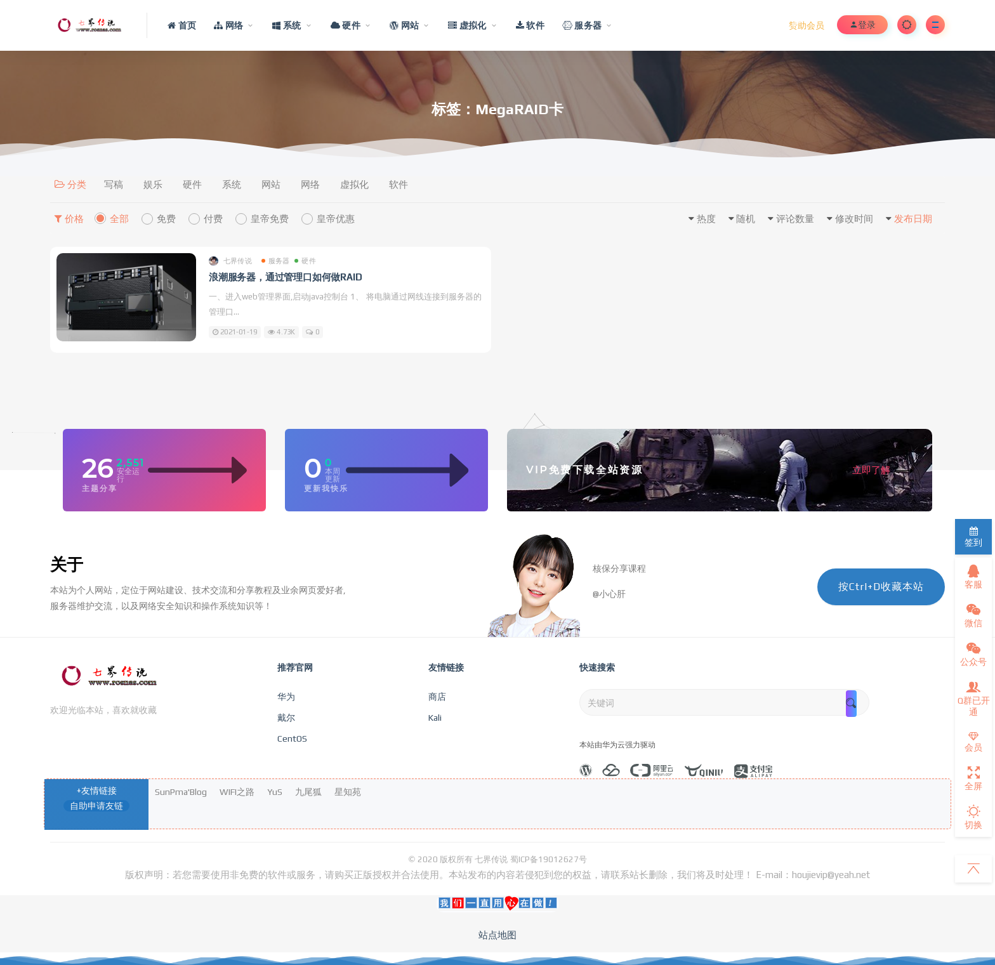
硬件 (192, 184)
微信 (973, 615)
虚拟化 (354, 184)
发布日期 (913, 218)
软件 (398, 184)
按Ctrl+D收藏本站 (881, 587)
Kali (435, 717)
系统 (231, 184)
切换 (973, 817)
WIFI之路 (237, 792)
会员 (973, 742)
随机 (745, 218)
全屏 (973, 778)
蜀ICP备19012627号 (548, 859)
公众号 (973, 654)
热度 (706, 218)
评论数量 (795, 218)
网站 (270, 184)
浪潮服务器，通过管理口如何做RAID (285, 277)
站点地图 (497, 934)
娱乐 (152, 184)
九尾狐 (308, 792)
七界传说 (230, 261)
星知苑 (347, 792)
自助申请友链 (96, 806)
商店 (437, 697)
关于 (66, 564)
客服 (973, 576)
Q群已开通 (974, 698)
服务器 (275, 261)
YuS (274, 792)
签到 (973, 537)
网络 (310, 184)
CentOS (292, 738)
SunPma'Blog (181, 792)
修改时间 (854, 218)
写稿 (113, 184)
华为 (286, 697)
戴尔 (286, 717)
